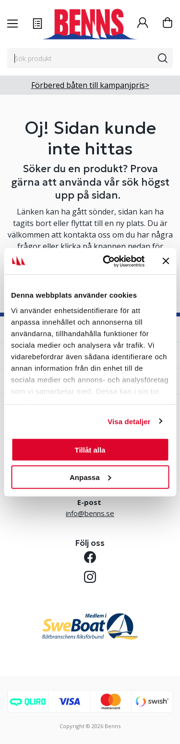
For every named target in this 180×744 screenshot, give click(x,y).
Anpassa (90, 477)
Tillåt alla (90, 450)
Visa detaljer (129, 421)
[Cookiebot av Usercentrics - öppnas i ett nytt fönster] (107, 261)
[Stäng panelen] (165, 261)
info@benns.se (90, 513)
